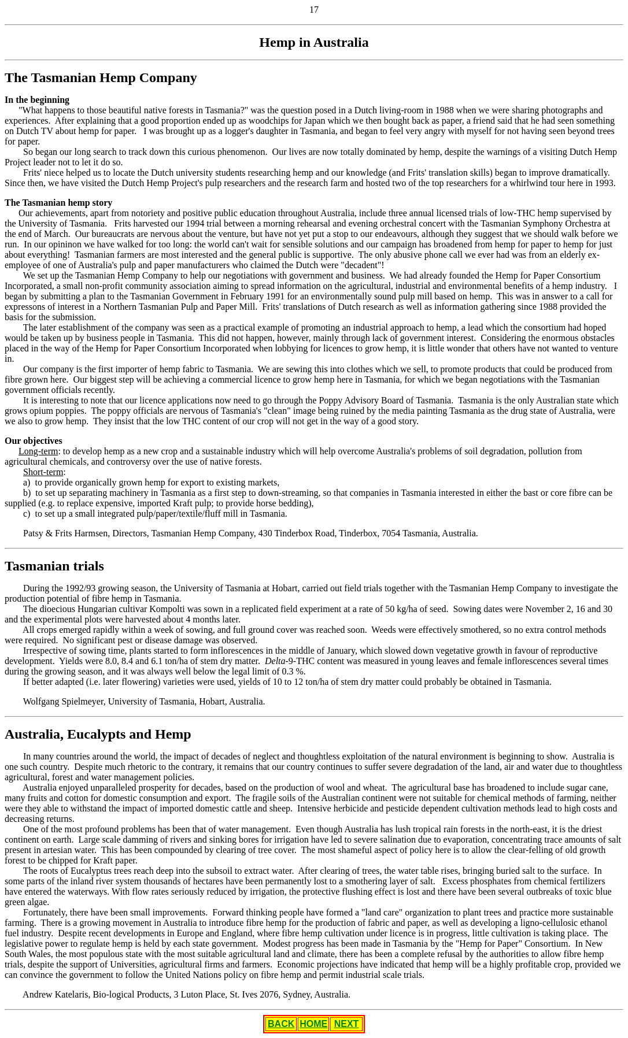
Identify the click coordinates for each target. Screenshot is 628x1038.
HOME (313, 1024)
